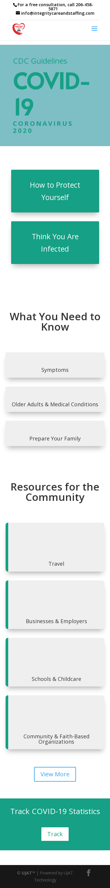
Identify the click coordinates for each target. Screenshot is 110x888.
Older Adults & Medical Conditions (55, 404)
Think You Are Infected (55, 242)
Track (55, 834)
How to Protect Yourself (55, 191)
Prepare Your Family (55, 438)
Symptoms (55, 369)
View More (55, 774)
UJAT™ (29, 873)
